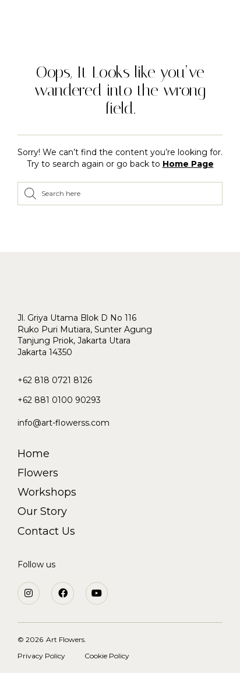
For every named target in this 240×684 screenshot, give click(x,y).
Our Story (42, 511)
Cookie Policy (106, 655)
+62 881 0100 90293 (59, 400)
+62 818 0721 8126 (54, 380)
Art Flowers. (66, 639)
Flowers (37, 473)
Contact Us (46, 531)
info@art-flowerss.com (63, 423)
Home (33, 453)
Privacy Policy (41, 655)
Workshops (46, 492)
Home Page (188, 164)
